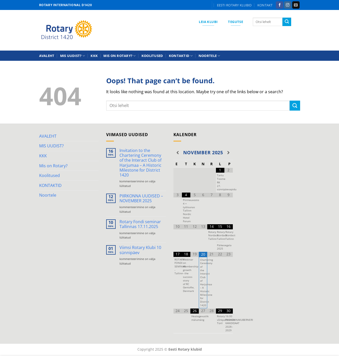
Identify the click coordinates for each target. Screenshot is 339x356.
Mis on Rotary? (119, 55)
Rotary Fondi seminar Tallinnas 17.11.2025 (140, 224)
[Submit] (286, 22)
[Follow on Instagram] (287, 5)
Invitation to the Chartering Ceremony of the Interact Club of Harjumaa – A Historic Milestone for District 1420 (140, 162)
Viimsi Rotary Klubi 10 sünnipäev (140, 250)
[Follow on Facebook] (279, 5)
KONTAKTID (181, 55)
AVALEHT (46, 55)
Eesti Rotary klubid (234, 5)
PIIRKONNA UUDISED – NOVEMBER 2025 (141, 198)
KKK (94, 55)
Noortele (209, 55)
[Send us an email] (296, 5)
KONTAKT (265, 5)
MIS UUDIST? (72, 55)
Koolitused (152, 55)
